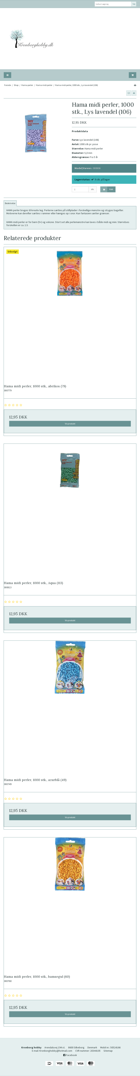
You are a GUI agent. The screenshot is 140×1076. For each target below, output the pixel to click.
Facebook (70, 1055)
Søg (133, 4)
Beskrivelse (10, 203)
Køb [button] (106, 189)
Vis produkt (70, 423)
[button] (128, 93)
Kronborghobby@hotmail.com (55, 1050)
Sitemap (108, 1050)
